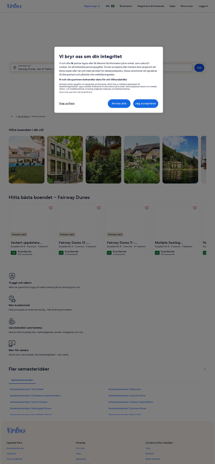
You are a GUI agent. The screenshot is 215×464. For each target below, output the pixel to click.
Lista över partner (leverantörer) (75, 92)
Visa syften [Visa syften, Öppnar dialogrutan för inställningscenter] (67, 103)
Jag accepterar (145, 103)
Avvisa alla (119, 103)
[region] (108, 79)
